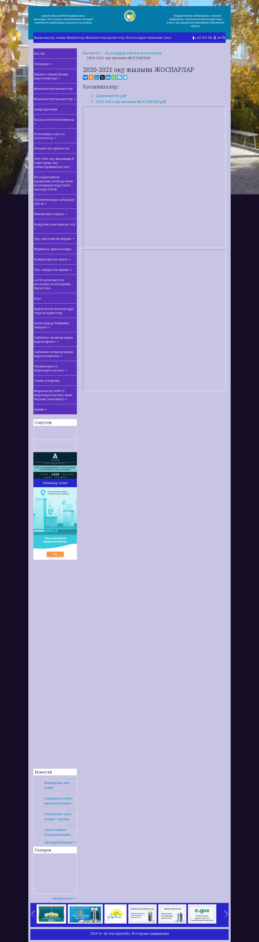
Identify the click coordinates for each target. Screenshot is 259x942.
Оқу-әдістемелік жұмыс (54, 239)
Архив (40, 409)
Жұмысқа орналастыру (52, 249)
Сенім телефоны (46, 380)
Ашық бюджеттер (70, 37)
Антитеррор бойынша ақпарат (51, 325)
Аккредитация (45, 109)
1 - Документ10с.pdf (108, 95)
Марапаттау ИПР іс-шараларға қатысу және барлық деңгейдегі (53, 395)
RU (204, 37)
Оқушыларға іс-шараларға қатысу (50, 368)
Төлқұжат (43, 64)
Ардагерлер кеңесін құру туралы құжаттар (54, 311)
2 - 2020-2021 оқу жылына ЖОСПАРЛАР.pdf (128, 101)
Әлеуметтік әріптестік (51, 148)
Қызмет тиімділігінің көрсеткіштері (51, 76)
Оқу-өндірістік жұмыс (53, 269)
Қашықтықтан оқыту (52, 259)
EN (210, 37)
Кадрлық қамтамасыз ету (54, 225)
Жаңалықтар (44, 37)
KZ (199, 37)
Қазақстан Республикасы (54, 120)
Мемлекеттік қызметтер (105, 37)
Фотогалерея (135, 37)
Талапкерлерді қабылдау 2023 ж (54, 201)
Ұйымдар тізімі (55, 483)
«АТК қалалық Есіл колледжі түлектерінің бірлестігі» (52, 284)
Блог (167, 37)
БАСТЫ (39, 53)
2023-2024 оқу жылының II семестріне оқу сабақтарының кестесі (54, 163)
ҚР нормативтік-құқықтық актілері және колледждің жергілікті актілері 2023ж (53, 183)
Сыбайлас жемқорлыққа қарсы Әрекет (53, 339)
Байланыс (155, 37)
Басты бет (92, 53)
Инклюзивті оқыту (50, 214)
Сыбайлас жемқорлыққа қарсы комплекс (53, 354)
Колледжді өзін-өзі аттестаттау (49, 136)
